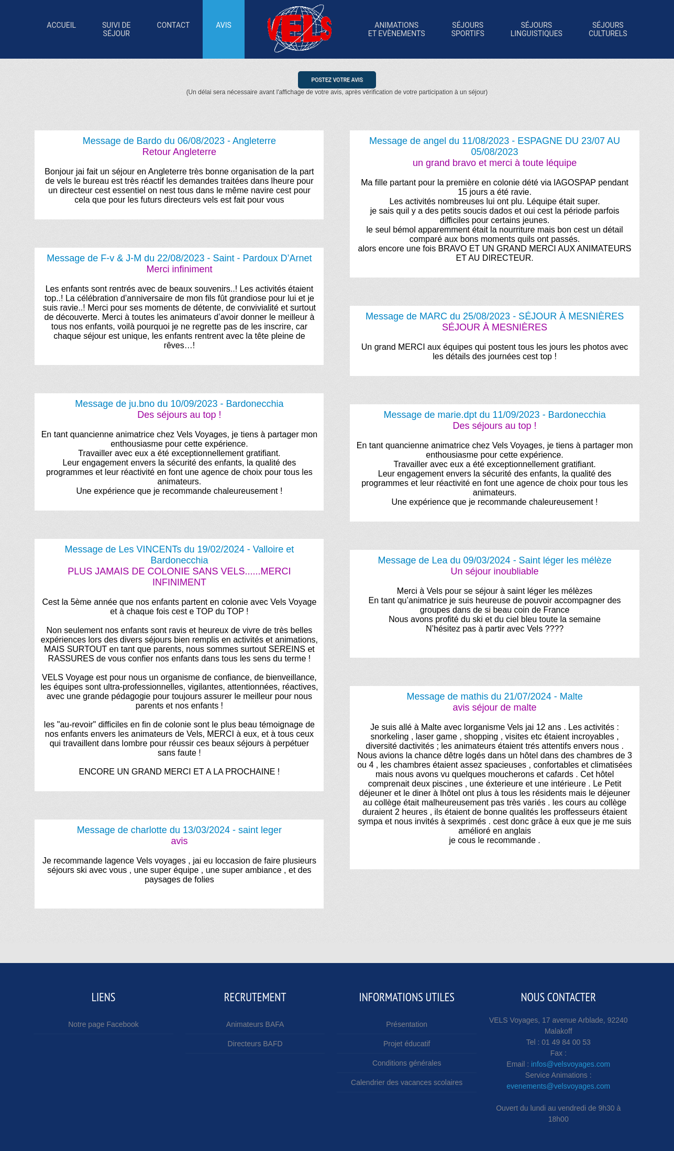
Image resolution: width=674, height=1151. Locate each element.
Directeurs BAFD (255, 1043)
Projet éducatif (406, 1043)
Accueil (61, 29)
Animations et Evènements (396, 29)
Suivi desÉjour (116, 29)
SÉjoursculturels (608, 29)
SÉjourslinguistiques (536, 29)
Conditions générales (406, 1063)
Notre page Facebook (103, 1024)
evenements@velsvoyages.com (558, 1086)
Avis (223, 29)
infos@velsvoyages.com (570, 1064)
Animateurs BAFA (255, 1024)
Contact (173, 29)
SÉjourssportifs (467, 29)
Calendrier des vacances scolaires (406, 1082)
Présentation (406, 1024)
